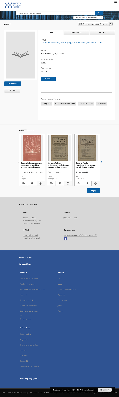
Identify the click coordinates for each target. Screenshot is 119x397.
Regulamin (24, 339)
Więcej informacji (88, 390)
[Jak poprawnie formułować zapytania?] (101, 17)
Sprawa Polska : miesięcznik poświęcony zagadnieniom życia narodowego (58, 165)
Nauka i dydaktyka (27, 284)
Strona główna (25, 264)
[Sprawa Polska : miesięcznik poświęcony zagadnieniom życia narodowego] (60, 148)
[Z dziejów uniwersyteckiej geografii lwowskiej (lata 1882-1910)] (20, 55)
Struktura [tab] (102, 32)
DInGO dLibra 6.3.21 (46, 392)
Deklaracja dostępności (29, 366)
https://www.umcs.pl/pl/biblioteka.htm (80, 235)
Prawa (60, 311)
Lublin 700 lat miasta (28, 305)
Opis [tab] (51, 33)
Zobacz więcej (25, 319)
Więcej (93, 190)
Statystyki (24, 361)
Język (60, 305)
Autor (60, 284)
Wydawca (61, 295)
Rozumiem (104, 390)
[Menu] (115, 2)
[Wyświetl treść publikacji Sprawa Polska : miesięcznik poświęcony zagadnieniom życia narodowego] (59, 183)
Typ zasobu (62, 300)
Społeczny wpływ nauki (29, 311)
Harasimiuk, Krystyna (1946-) (53, 53)
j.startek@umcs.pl (30, 235)
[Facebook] (65, 239)
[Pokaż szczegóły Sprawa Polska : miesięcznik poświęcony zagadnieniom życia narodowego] (68, 183)
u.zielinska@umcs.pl (31, 238)
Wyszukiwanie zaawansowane (86, 18)
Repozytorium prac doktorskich (32, 289)
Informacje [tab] (76, 32)
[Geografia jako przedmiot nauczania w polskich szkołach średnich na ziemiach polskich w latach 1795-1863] (32, 148)
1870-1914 (101, 103)
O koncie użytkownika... (29, 345)
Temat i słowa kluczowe (67, 289)
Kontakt (23, 350)
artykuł (44, 71)
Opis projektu (25, 334)
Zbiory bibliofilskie (27, 300)
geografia (47, 103)
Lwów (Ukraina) (86, 103)
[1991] (43, 62)
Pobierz (11, 90)
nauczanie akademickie (65, 103)
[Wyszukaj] (99, 13)
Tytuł (60, 278)
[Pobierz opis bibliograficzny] (23, 183)
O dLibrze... (24, 355)
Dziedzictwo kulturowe (29, 278)
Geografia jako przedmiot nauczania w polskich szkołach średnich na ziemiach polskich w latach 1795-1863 (31, 165)
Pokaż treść (12, 83)
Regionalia (24, 295)
